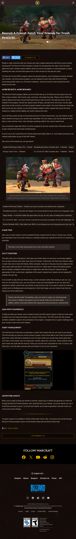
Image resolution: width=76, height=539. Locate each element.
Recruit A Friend (13, 428)
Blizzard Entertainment (38, 42)
